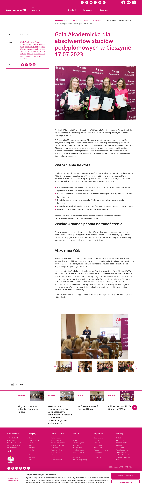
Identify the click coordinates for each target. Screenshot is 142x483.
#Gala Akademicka (27, 42)
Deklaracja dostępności (123, 457)
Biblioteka (75, 445)
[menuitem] (72, 10)
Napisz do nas (120, 440)
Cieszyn (77, 20)
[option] (95, 336)
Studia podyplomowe (57, 445)
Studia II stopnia (56, 440)
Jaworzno (32, 445)
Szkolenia (54, 455)
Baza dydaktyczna (78, 443)
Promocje (54, 457)
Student (87, 20)
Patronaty (97, 443)
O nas (74, 438)
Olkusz (31, 452)
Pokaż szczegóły (32, 479)
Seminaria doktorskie (57, 450)
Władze (74, 440)
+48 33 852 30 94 (15, 443)
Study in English (56, 452)
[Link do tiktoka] (104, 2)
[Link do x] (86, 2)
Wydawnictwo (76, 457)
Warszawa (32, 457)
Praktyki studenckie (122, 450)
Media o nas (98, 448)
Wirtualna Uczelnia (122, 443)
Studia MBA (54, 448)
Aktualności (99, 20)
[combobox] (129, 2)
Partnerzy (97, 440)
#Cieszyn (34, 44)
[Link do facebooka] (82, 2)
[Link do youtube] (99, 2)
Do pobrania (98, 457)
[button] (123, 2)
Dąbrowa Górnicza (35, 440)
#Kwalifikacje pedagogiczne (35, 47)
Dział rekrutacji (98, 438)
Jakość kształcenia (78, 452)
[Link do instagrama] (95, 2)
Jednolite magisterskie (58, 443)
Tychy (30, 455)
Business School (77, 448)
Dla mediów (98, 445)
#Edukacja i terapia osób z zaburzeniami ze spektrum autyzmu (32, 56)
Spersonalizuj (126, 471)
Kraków (31, 450)
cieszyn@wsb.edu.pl (13, 445)
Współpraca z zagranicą (101, 455)
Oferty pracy (98, 452)
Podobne (16, 384)
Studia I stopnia (56, 438)
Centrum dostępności (123, 455)
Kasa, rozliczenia (121, 448)
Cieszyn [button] (36, 10)
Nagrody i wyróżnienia (101, 450)
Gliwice (31, 443)
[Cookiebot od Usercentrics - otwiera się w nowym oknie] (12, 479)
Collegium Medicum (78, 450)
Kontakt (118, 438)
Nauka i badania (77, 455)
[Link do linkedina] (91, 2)
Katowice (32, 448)
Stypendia (119, 445)
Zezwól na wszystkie (125, 464)
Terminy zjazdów (121, 452)
